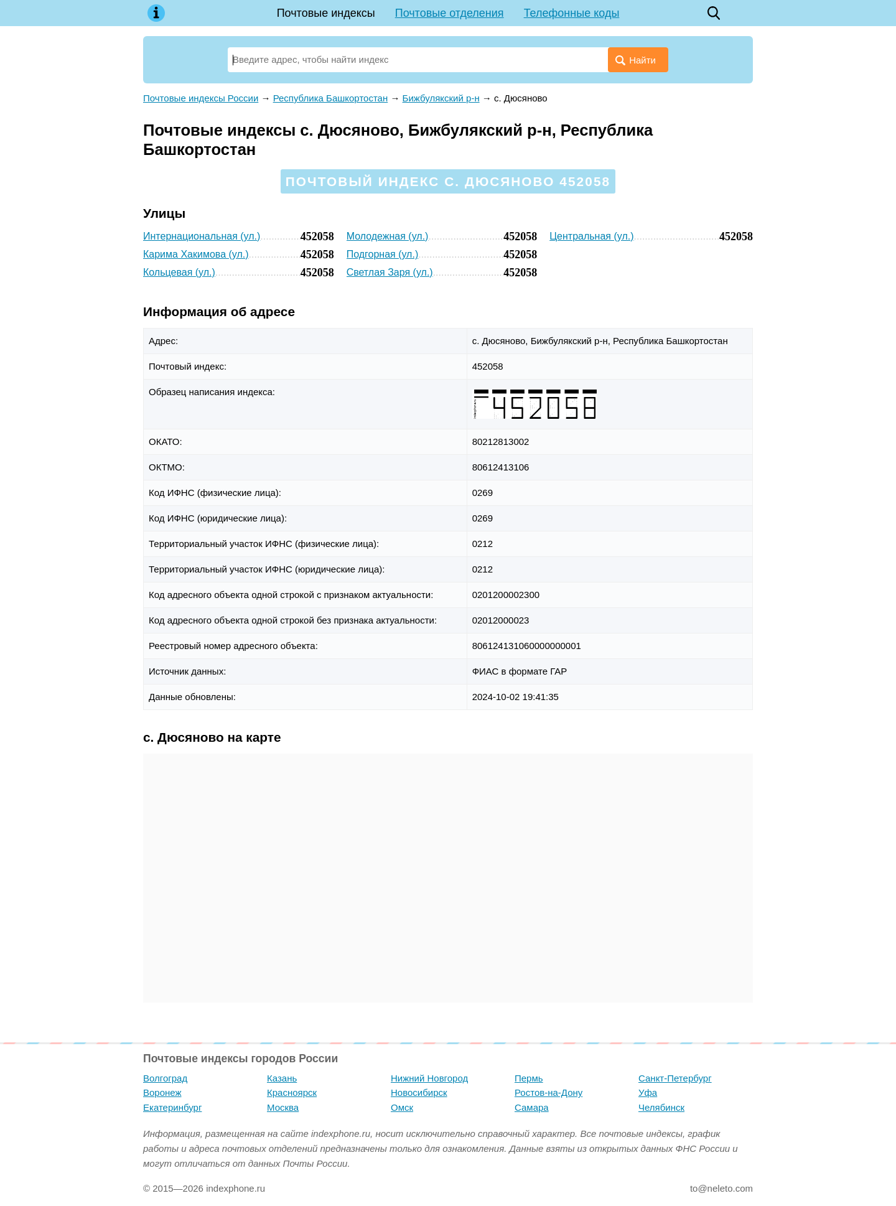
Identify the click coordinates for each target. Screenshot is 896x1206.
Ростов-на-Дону (548, 1092)
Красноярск (292, 1092)
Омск (402, 1107)
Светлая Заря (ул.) (390, 272)
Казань (282, 1078)
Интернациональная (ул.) (201, 236)
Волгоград (165, 1078)
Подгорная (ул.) (383, 254)
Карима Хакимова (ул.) (196, 254)
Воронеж (162, 1092)
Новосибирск (419, 1092)
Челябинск (661, 1107)
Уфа (647, 1092)
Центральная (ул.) (591, 236)
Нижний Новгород (429, 1078)
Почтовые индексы (326, 13)
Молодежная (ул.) (388, 236)
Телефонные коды (572, 13)
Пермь (529, 1078)
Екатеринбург (172, 1107)
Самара (532, 1107)
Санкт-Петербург (675, 1078)
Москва (283, 1107)
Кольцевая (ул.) (179, 272)
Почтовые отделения (449, 13)
